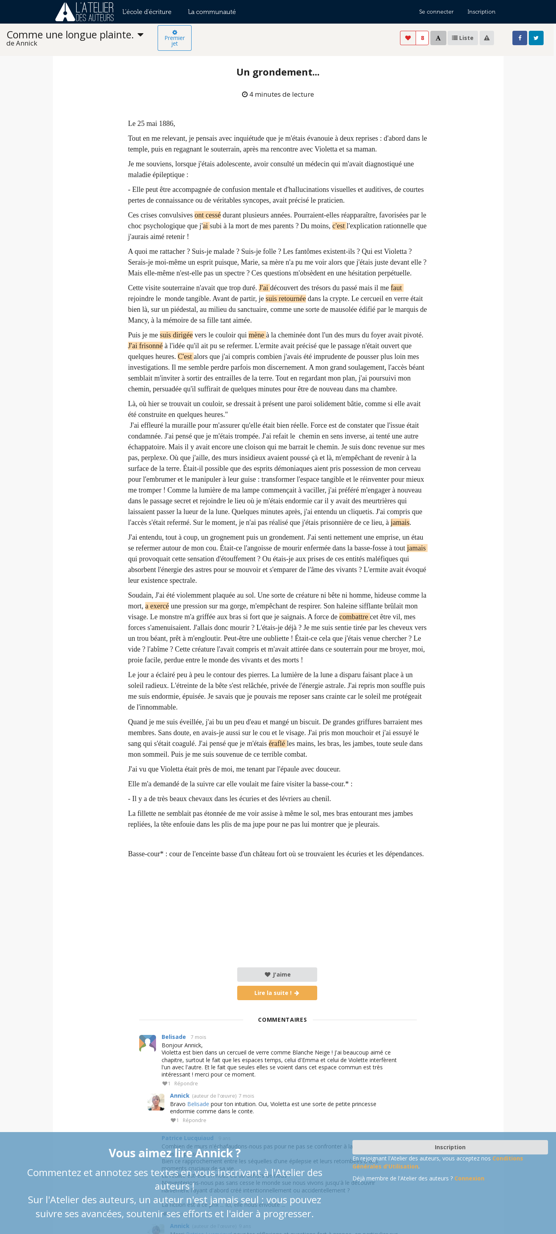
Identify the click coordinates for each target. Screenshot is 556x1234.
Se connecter (436, 11)
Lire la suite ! (277, 993)
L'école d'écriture (147, 12)
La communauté (212, 12)
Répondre (186, 1084)
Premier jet (174, 38)
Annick (180, 1095)
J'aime (277, 974)
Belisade (174, 1037)
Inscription (482, 11)
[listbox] (82, 38)
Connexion (469, 1178)
